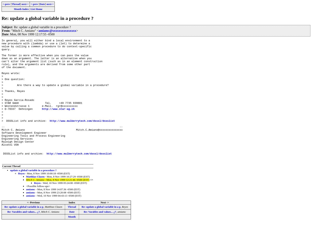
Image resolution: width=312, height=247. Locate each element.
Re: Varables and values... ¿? (23, 236)
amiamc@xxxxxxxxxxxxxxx (57, 30)
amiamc (30, 213)
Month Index (21, 9)
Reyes (21, 197)
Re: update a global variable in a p (23, 231)
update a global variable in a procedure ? (33, 194)
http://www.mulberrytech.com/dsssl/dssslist (82, 137)
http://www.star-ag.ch (58, 123)
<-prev (6, 4)
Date (42, 4)
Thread (16, 4)
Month (72, 241)
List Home (37, 9)
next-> (25, 4)
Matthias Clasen (35, 201)
